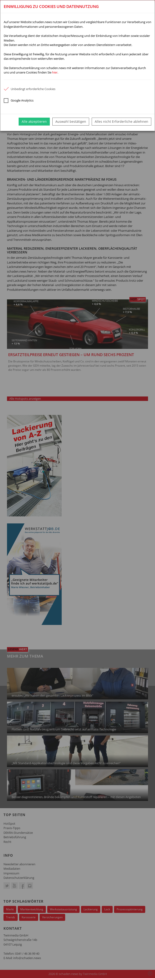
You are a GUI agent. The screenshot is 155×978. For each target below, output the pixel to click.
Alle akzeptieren (34, 121)
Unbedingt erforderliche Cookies (29, 89)
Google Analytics (19, 100)
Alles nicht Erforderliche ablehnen (121, 121)
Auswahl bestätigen (70, 121)
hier (54, 72)
